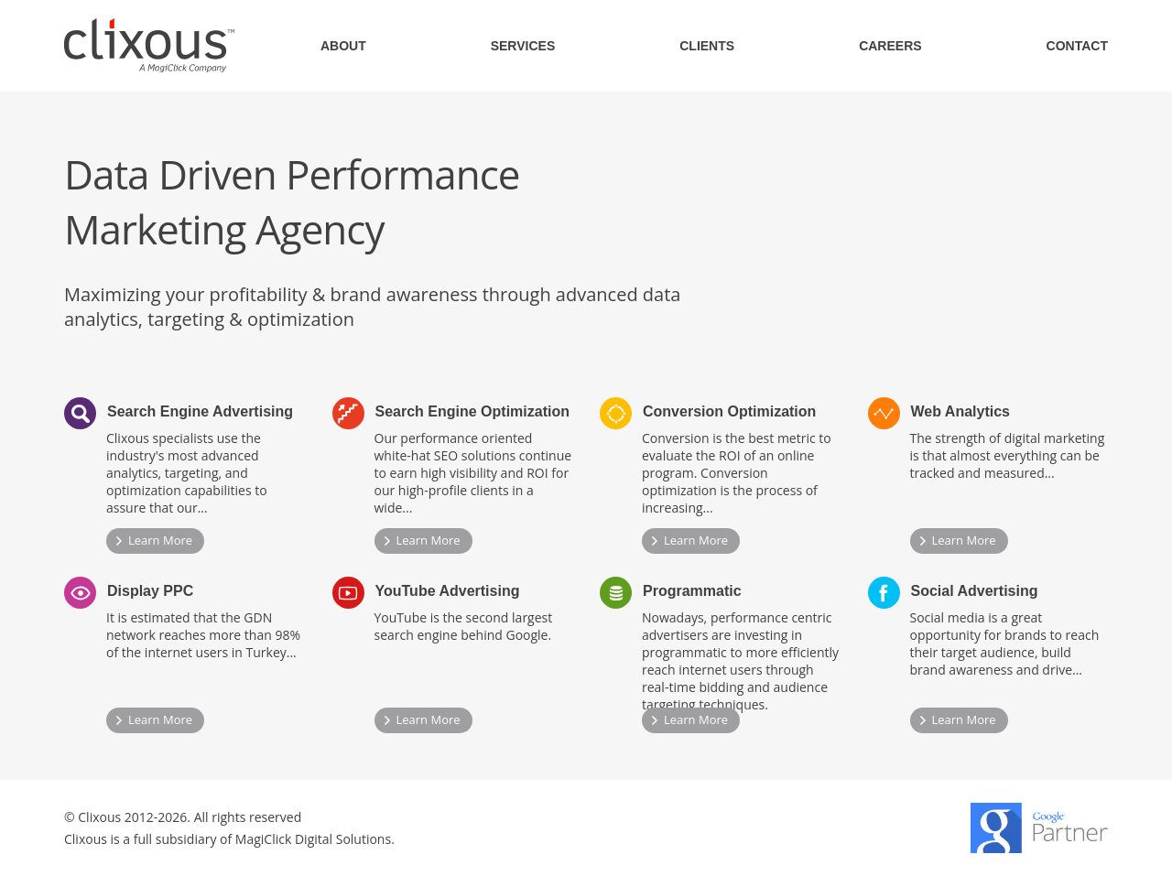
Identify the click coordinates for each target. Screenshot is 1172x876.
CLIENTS (706, 45)
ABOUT (343, 45)
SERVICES (523, 45)
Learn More (160, 540)
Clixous (149, 45)
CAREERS (890, 45)
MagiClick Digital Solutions (313, 839)
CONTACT (1077, 45)
